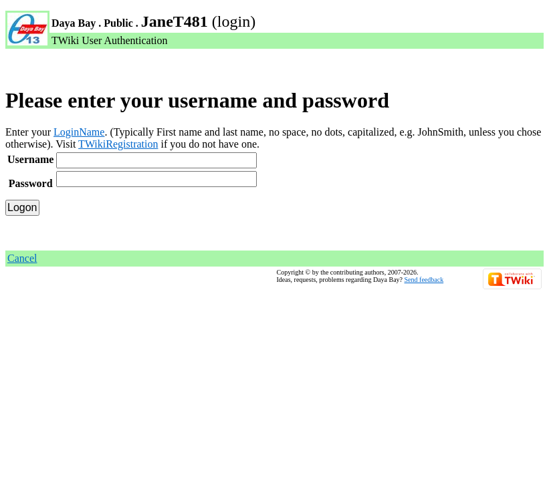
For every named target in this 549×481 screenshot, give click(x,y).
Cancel (22, 258)
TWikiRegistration (118, 144)
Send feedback (424, 279)
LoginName (78, 132)
